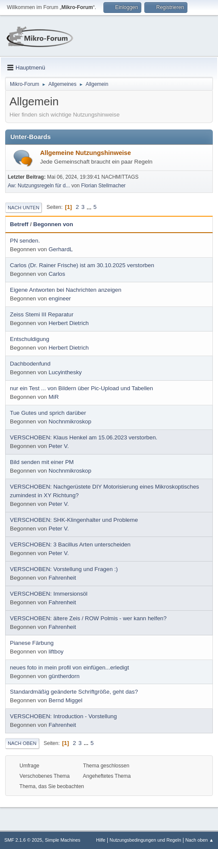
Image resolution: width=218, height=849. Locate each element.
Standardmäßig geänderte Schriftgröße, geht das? (74, 691)
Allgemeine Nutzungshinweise (85, 152)
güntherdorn (64, 676)
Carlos (57, 274)
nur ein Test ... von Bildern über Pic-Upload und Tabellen (81, 388)
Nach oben (22, 743)
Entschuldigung (29, 339)
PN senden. (25, 240)
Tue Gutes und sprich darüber (48, 413)
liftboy (56, 651)
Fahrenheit (62, 577)
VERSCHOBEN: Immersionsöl (48, 593)
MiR (54, 397)
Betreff (19, 224)
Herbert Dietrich (69, 323)
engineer (60, 298)
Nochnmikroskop (70, 421)
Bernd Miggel (66, 700)
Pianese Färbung (32, 643)
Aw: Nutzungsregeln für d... (39, 186)
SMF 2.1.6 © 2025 (23, 840)
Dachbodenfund (30, 363)
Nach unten (23, 207)
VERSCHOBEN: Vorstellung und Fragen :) (64, 569)
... (90, 207)
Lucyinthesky (65, 372)
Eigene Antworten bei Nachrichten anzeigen (65, 290)
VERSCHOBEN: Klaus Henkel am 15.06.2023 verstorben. (83, 437)
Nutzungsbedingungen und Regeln (145, 840)
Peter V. (59, 446)
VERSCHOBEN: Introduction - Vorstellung (63, 716)
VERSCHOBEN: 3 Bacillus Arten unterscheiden (70, 544)
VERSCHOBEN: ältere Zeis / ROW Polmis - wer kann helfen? (88, 618)
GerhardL (61, 249)
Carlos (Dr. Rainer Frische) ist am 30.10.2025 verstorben (82, 265)
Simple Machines (62, 840)
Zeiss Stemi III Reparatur (41, 314)
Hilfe (101, 840)
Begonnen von (53, 224)
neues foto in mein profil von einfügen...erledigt (69, 667)
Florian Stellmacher (103, 186)
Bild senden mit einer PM (42, 462)
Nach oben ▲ (199, 840)
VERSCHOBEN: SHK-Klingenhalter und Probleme (74, 520)
